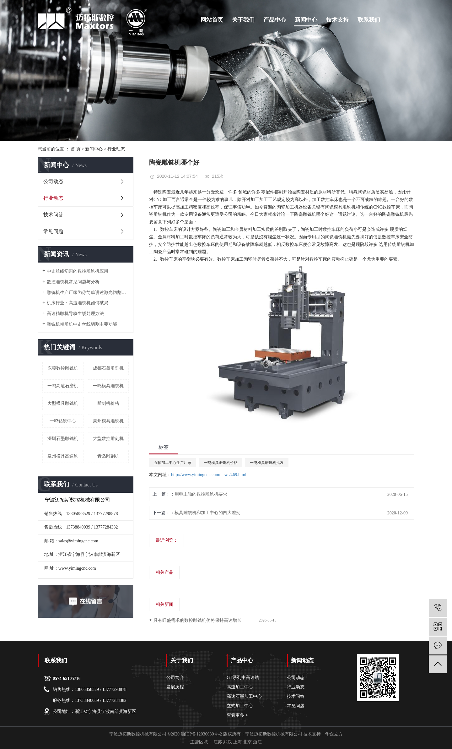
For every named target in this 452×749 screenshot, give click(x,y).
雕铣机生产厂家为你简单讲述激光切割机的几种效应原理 (88, 292)
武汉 (227, 742)
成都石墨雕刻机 (108, 368)
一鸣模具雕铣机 (108, 385)
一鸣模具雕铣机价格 (221, 462)
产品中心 (274, 20)
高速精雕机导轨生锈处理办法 (75, 313)
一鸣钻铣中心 (63, 421)
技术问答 (53, 214)
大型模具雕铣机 (62, 403)
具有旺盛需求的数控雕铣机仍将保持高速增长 (197, 620)
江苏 (217, 742)
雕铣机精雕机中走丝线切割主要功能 (82, 324)
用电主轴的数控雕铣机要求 (201, 494)
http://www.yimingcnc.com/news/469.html (208, 474)
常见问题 (53, 231)
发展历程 (175, 687)
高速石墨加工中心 (244, 696)
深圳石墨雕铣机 (62, 438)
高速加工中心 (240, 687)
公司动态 (53, 181)
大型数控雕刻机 (108, 438)
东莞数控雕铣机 (62, 368)
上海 (237, 742)
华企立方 (334, 734)
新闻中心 (306, 20)
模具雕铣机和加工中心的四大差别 (207, 512)
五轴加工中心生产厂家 (172, 462)
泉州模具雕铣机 (108, 421)
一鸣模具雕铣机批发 (267, 462)
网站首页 (212, 20)
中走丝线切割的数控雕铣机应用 (77, 271)
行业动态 (116, 149)
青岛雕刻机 (108, 456)
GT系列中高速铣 (243, 677)
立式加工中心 (240, 705)
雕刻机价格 (108, 403)
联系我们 (369, 20)
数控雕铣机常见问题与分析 (73, 282)
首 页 (76, 149)
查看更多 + (237, 715)
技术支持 (337, 20)
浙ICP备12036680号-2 (201, 734)
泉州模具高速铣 (62, 456)
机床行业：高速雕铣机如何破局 (77, 303)
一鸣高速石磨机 (62, 385)
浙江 (257, 742)
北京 (247, 742)
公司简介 (175, 677)
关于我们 (243, 20)
